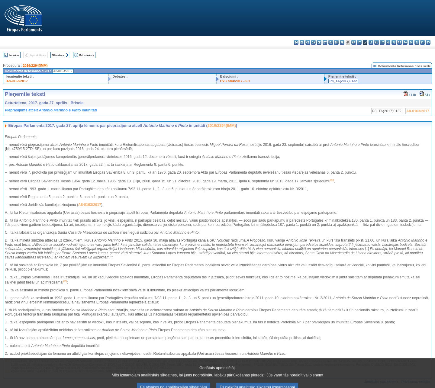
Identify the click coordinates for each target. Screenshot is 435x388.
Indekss (14, 55)
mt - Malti (382, 42)
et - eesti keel (325, 42)
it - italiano (359, 42)
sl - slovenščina (416, 42)
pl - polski (394, 42)
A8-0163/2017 (17, 81)
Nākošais (58, 55)
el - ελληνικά (330, 42)
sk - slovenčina (411, 42)
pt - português (399, 42)
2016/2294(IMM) (35, 65)
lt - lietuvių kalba (371, 42)
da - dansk (313, 42)
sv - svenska (428, 42)
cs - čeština (307, 42)
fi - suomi (422, 42)
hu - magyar (376, 42)
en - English (336, 42)
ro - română (405, 42)
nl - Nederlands (388, 42)
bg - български (296, 42)
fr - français (342, 42)
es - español (302, 42)
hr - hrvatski (353, 42)
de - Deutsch (319, 42)
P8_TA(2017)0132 (343, 81)
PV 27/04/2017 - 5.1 (235, 81)
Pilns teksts (86, 55)
